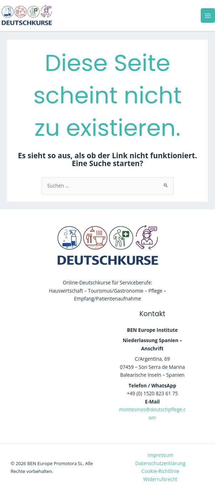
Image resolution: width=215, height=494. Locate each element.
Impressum (160, 455)
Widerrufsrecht (160, 479)
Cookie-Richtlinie (160, 471)
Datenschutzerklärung (160, 463)
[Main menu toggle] (208, 15)
